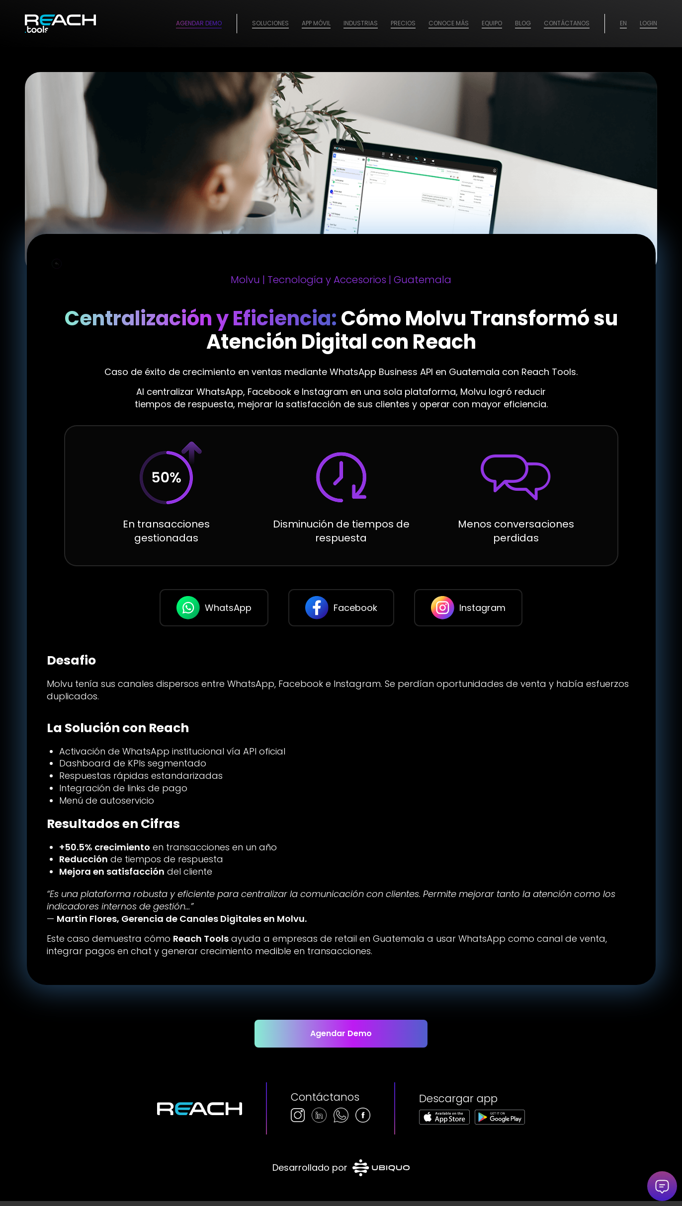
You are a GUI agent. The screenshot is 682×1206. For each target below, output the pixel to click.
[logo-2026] (60, 23)
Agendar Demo (199, 23)
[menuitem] (270, 23)
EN (623, 23)
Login (648, 23)
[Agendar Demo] (341, 1039)
